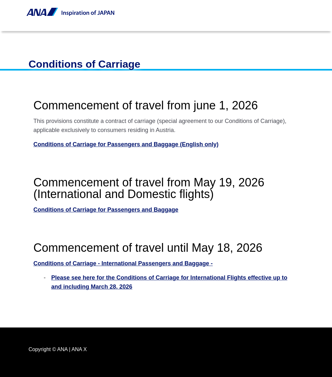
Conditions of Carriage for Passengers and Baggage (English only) (126, 144)
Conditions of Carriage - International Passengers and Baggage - (123, 263)
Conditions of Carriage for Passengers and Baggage (105, 209)
